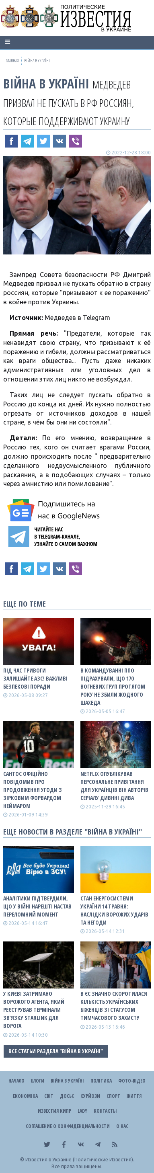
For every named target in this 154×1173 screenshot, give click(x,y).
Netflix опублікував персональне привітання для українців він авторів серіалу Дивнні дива (114, 786)
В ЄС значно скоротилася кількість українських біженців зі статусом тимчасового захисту (113, 1005)
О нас (122, 1126)
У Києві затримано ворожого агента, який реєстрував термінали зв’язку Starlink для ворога (33, 1009)
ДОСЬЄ (67, 1096)
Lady (82, 1110)
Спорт (113, 1096)
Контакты (105, 1110)
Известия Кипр (54, 1110)
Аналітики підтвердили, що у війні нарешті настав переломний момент (37, 906)
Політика (101, 1080)
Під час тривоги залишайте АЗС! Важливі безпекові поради (35, 678)
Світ (48, 1096)
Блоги (37, 1080)
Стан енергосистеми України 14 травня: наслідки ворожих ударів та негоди (114, 910)
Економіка (25, 1096)
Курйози (90, 1096)
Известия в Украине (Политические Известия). (79, 1159)
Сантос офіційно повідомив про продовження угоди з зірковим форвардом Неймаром (32, 790)
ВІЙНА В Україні (46, 83)
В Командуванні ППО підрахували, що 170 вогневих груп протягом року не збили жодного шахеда (112, 686)
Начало (16, 1080)
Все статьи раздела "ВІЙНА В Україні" (55, 1051)
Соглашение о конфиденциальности (68, 1126)
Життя (134, 1096)
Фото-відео (132, 1080)
